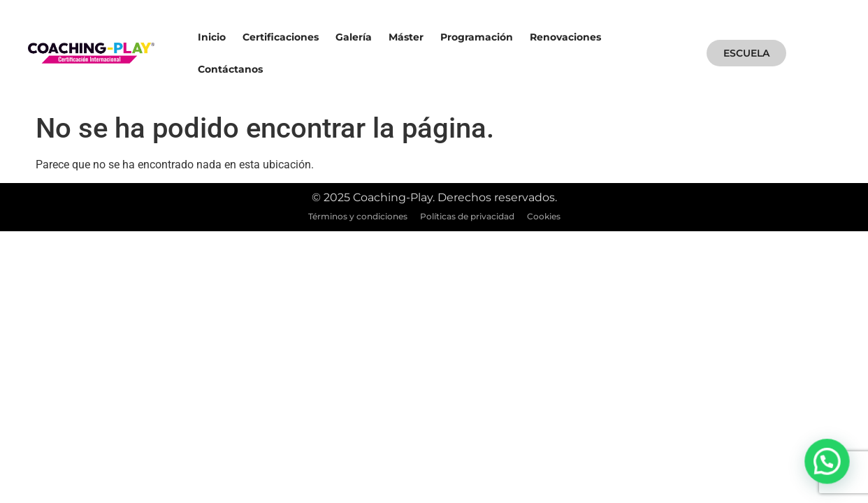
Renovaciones (565, 37)
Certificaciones (281, 37)
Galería (353, 37)
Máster (406, 37)
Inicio (212, 37)
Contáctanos (230, 69)
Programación (476, 37)
